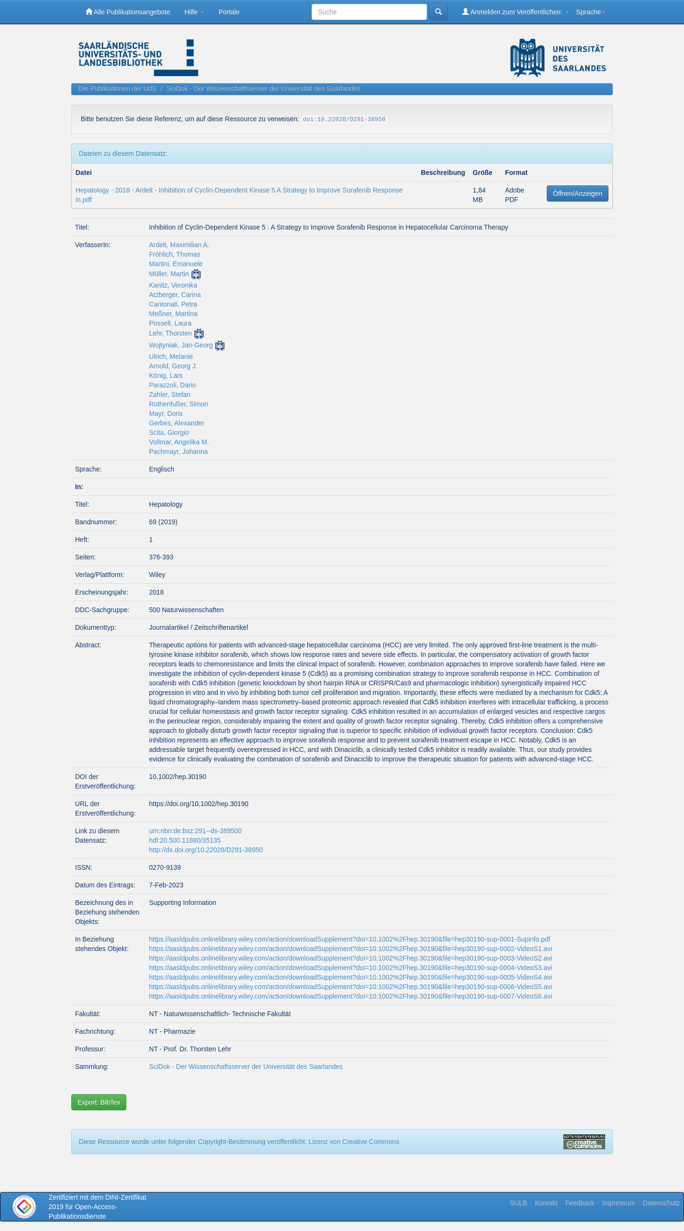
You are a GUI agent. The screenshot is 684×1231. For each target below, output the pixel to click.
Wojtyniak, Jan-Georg (181, 345)
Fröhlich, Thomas (174, 254)
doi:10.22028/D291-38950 (344, 119)
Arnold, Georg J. (173, 366)
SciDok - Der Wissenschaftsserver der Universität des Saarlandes (264, 88)
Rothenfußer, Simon (179, 404)
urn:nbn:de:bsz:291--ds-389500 (195, 831)
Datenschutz (661, 1203)
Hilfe (194, 12)
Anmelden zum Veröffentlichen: (515, 12)
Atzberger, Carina (175, 294)
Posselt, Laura (170, 323)
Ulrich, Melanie (171, 356)
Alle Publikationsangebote (128, 12)
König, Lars (166, 375)
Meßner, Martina (173, 313)
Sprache (591, 12)
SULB (518, 1203)
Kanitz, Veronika (173, 285)
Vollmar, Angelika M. (179, 442)
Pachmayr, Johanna (178, 451)
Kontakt (546, 1203)
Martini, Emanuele (176, 264)
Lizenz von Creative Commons (354, 1141)
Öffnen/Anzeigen (577, 193)
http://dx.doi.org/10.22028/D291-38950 (206, 850)
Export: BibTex (98, 1102)
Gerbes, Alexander (176, 423)
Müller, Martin (169, 274)
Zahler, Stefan (169, 394)
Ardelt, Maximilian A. (179, 245)
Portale (228, 12)
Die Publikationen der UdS (117, 88)
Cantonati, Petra (173, 304)
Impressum (618, 1203)
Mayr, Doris (166, 413)
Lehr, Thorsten (170, 333)
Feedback (579, 1203)
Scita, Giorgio (169, 432)
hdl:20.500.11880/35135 (185, 840)
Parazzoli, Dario (172, 385)
